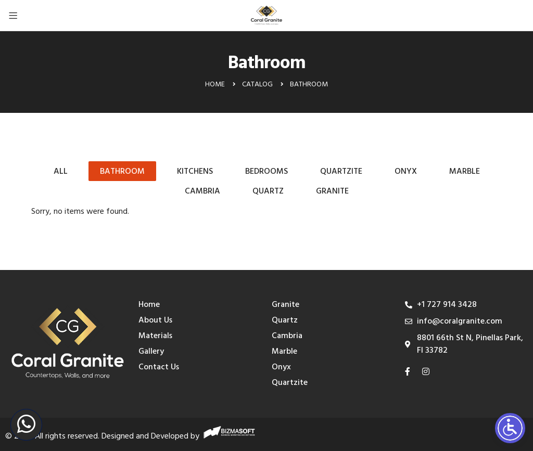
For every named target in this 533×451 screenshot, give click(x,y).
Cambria (202, 191)
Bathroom (122, 171)
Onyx (406, 171)
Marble (464, 171)
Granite (332, 191)
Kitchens (195, 171)
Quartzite (341, 171)
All (61, 171)
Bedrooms (266, 171)
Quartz (268, 191)
